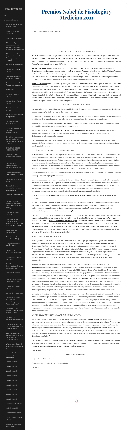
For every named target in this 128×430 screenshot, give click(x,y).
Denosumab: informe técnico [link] (13, 287)
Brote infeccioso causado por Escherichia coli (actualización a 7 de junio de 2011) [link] (14, 140)
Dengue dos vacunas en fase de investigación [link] (14, 280)
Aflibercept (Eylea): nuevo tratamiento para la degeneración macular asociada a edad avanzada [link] (15, 46)
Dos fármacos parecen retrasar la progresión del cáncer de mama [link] (14, 326)
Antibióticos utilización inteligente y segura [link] (13, 77)
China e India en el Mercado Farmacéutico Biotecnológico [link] (14, 188)
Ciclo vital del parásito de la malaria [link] (14, 196)
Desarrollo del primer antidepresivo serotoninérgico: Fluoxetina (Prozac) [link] (13, 301)
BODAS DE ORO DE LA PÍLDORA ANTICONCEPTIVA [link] (13, 130)
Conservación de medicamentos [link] (11, 231)
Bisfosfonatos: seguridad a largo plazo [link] (14, 116)
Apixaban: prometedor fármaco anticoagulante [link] (14, 84)
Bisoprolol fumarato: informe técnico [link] (13, 122)
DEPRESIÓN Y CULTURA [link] (14, 293)
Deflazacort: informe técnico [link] (13, 274)
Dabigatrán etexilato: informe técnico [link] (13, 245)
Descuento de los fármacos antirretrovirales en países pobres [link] (15, 311)
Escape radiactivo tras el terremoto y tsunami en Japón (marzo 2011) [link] (14, 406)
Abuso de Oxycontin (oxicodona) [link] (12, 32)
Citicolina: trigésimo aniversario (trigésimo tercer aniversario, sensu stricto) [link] (14, 204)
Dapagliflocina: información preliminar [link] (13, 251)
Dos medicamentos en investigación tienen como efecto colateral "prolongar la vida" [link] (14, 336)
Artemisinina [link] (10, 90)
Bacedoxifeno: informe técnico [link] (13, 102)
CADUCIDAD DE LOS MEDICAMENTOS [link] (13, 149)
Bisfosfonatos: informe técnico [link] (13, 109)
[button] (125, 2)
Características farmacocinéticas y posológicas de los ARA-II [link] (14, 165)
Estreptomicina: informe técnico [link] (14, 418)
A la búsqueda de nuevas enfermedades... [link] (14, 26)
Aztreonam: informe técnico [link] (12, 95)
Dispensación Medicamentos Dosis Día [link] (14, 318)
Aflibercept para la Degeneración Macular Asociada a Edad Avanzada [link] (13, 57)
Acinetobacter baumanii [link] (14, 38)
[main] (76, 14)
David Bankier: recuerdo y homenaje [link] (14, 258)
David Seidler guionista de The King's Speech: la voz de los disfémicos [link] (14, 266)
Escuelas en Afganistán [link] (13, 413)
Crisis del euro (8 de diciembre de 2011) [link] (12, 238)
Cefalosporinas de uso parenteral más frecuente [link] (14, 173)
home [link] (6, 15)
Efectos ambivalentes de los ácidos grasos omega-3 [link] (14, 346)
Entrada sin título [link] (12, 362)
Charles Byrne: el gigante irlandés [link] (14, 180)
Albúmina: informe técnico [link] (14, 65)
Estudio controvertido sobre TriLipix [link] (13, 425)
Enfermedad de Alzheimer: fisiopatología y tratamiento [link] (15, 355)
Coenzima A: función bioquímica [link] (12, 213)
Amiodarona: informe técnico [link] (13, 70)
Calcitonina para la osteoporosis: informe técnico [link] (13, 157)
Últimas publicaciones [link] (11, 20)
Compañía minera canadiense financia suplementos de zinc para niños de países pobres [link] (14, 222)
